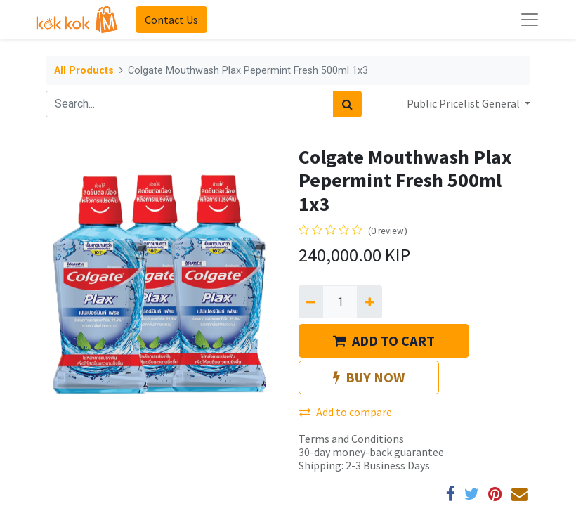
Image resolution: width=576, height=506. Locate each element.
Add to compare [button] (345, 412)
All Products (84, 71)
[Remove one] (311, 301)
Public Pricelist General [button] (464, 103)
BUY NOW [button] (369, 377)
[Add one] (369, 301)
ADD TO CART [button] (384, 340)
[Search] (347, 104)
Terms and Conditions (351, 439)
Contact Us (171, 20)
